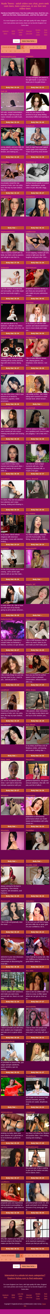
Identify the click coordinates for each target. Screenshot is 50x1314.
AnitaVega (30, 302)
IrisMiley (4, 1147)
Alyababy (4, 1076)
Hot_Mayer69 (6, 725)
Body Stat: (12, 87)
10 (10, 51)
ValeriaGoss (30, 197)
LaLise (28, 1041)
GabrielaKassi (31, 268)
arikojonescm (6, 197)
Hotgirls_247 (30, 584)
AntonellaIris (30, 654)
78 (24, 51)
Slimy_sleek (5, 759)
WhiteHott (4, 795)
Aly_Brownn (30, 443)
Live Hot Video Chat (20, 32)
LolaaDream (30, 1112)
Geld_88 (4, 91)
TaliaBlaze (4, 443)
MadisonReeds (6, 514)
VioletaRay (5, 162)
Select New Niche (29, 41)
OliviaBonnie (31, 1218)
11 (15, 51)
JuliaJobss (30, 901)
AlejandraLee (31, 337)
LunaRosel (5, 690)
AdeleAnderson (7, 1112)
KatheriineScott (7, 619)
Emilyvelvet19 (31, 548)
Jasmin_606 (5, 936)
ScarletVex (5, 548)
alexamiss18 (30, 373)
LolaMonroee (31, 232)
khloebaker (5, 830)
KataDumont (5, 865)
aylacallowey (6, 971)
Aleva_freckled (6, 654)
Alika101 (4, 1007)
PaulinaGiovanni (32, 1147)
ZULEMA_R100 (31, 865)
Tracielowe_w (31, 162)
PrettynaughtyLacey (8, 56)
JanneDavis (5, 479)
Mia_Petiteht (30, 514)
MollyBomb (30, 126)
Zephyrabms (30, 795)
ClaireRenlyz (5, 337)
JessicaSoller (31, 1007)
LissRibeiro (5, 1182)
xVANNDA (29, 56)
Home (16, 41)
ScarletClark (30, 408)
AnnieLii (29, 936)
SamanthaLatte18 (7, 373)
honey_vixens (31, 619)
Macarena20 (5, 901)
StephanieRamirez (8, 232)
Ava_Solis (29, 971)
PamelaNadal (6, 302)
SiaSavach (5, 268)
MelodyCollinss (7, 408)
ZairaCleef (30, 1182)
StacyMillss (30, 759)
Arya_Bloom (30, 725)
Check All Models (8, 47)
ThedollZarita (31, 1076)
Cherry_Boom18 (32, 479)
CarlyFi (28, 91)
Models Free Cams (38, 32)
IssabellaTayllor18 (7, 1041)
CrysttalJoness (6, 584)
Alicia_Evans (31, 690)
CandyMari (30, 830)
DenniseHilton (6, 1218)
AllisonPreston (6, 126)
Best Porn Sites (45, 32)
